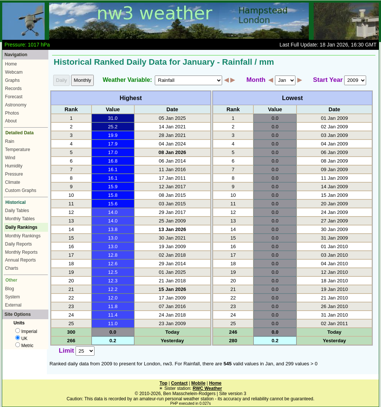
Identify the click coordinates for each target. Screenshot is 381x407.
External (13, 305)
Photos (12, 113)
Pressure (14, 174)
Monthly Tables (20, 218)
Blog (9, 288)
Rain (10, 141)
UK (21, 338)
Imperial (26, 331)
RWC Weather (207, 388)
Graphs (12, 80)
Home (11, 64)
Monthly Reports (21, 252)
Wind (10, 157)
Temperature (17, 149)
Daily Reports (18, 244)
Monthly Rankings (23, 235)
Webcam (14, 72)
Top (163, 383)
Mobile (198, 383)
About (11, 121)
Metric (24, 345)
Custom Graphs (20, 190)
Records (13, 88)
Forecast (14, 96)
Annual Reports (20, 260)
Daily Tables (17, 210)
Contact (179, 383)
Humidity (14, 166)
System (12, 296)
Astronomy (15, 105)
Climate (12, 182)
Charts (11, 268)
